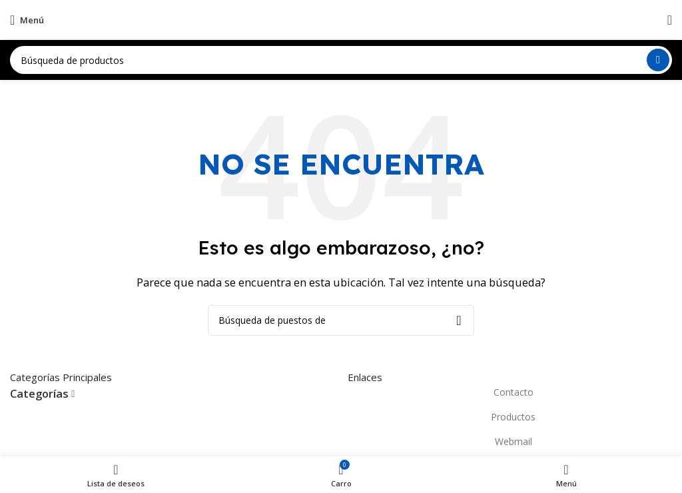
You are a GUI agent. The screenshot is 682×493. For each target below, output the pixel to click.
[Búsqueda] (341, 60)
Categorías (39, 394)
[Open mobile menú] (27, 20)
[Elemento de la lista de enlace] (510, 392)
